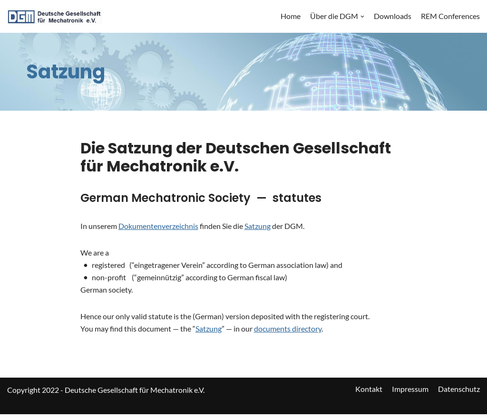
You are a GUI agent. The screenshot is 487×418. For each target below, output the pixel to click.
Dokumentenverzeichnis (158, 226)
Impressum (410, 393)
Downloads (392, 16)
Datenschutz (459, 393)
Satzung (257, 226)
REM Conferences (450, 16)
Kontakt (368, 393)
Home (291, 16)
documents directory (287, 332)
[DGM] (54, 16)
